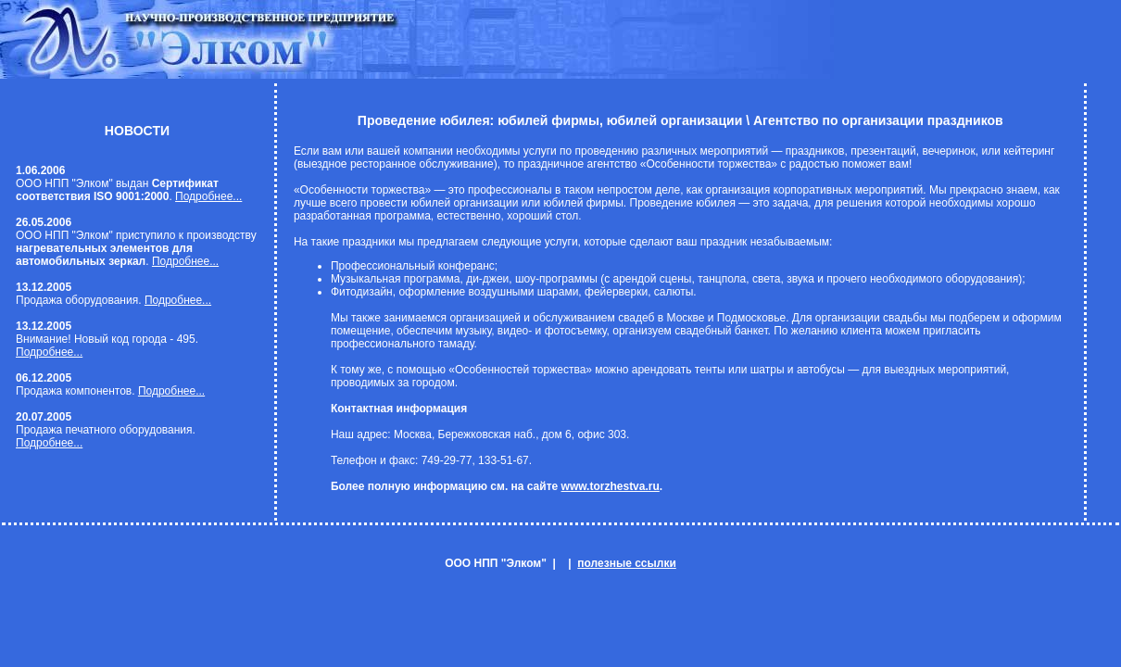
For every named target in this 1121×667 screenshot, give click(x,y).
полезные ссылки (626, 563)
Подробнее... (208, 196)
